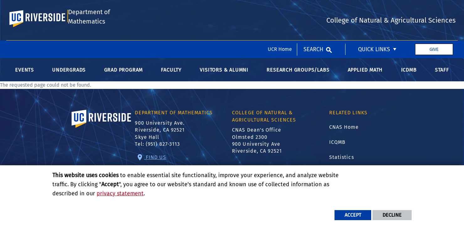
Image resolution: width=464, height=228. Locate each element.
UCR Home (280, 9)
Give (434, 9)
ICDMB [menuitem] (409, 71)
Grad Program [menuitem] (123, 71)
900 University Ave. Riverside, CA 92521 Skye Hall (160, 132)
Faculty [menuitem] (171, 71)
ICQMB (337, 144)
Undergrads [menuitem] (69, 71)
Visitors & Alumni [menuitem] (224, 71)
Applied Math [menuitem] (365, 71)
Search (313, 8)
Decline (392, 215)
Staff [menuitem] (442, 71)
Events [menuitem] (24, 71)
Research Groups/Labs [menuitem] (297, 71)
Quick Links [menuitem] (374, 8)
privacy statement (120, 193)
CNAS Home (344, 129)
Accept (353, 215)
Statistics (341, 159)
